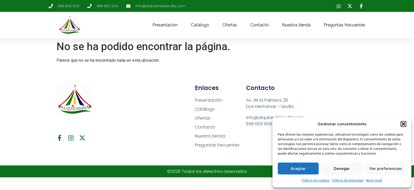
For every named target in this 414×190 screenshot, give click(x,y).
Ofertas (229, 24)
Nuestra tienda (296, 24)
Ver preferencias (385, 168)
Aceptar (298, 168)
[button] (403, 124)
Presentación (165, 24)
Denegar (342, 168)
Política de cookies (316, 180)
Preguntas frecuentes (344, 24)
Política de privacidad (347, 180)
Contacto (259, 24)
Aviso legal (374, 180)
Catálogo (200, 24)
